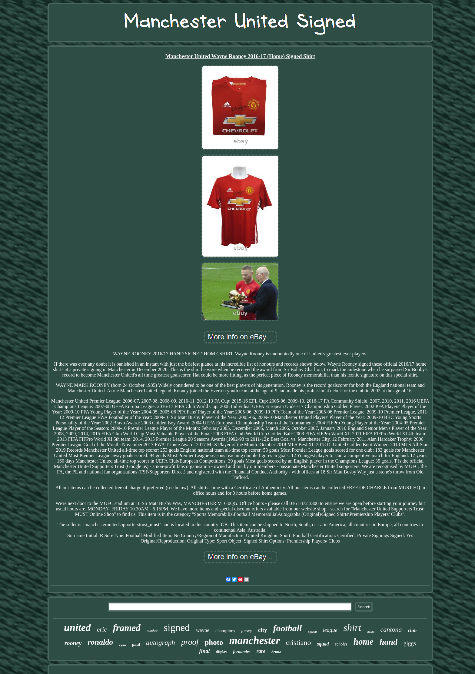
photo (213, 642)
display (221, 652)
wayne (202, 630)
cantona (391, 629)
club (412, 630)
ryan (122, 645)
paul (136, 644)
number (152, 631)
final (204, 651)
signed (177, 627)
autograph (160, 642)
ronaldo (100, 642)
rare (261, 651)
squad (323, 643)
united (77, 627)
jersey (246, 630)
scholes (341, 644)
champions (225, 630)
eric (102, 629)
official (312, 631)
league (330, 630)
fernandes (242, 651)
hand (388, 641)
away (370, 631)
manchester (254, 640)
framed (127, 628)
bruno (276, 651)
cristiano (298, 642)
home (364, 641)
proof (190, 641)
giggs (410, 643)
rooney (73, 643)
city (262, 630)
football (287, 628)
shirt (352, 627)
